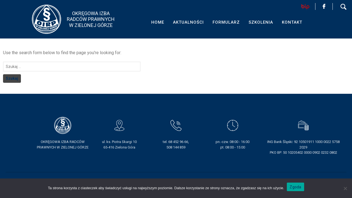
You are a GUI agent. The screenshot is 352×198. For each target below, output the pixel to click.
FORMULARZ (226, 22)
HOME (157, 22)
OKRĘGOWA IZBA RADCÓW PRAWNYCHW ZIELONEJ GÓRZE (91, 19)
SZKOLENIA (261, 22)
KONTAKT (292, 22)
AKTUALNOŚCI (188, 22)
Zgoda (295, 187)
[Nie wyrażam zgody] (345, 188)
